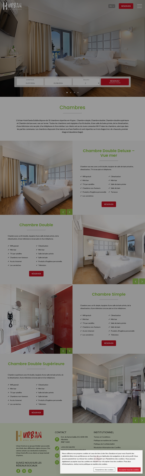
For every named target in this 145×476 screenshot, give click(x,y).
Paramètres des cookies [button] (104, 470)
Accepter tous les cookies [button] (129, 470)
